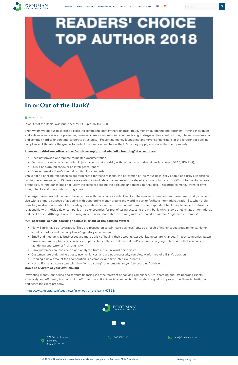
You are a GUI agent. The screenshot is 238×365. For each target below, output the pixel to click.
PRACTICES (85, 6)
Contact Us (144, 6)
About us (125, 6)
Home (68, 6)
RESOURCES (106, 6)
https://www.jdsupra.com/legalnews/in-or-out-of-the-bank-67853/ (70, 291)
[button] (85, 6)
